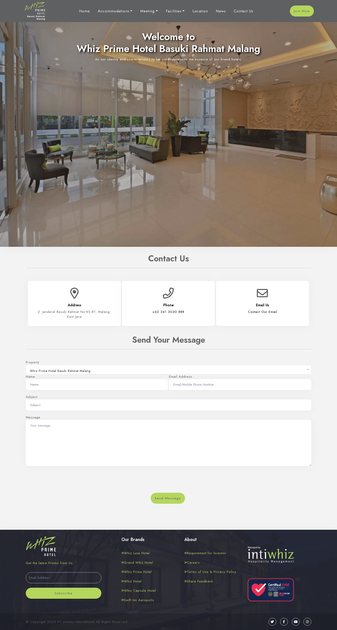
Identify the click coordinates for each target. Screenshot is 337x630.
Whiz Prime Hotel (136, 571)
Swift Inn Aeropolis (137, 600)
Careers (192, 562)
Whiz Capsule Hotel (138, 590)
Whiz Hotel (131, 581)
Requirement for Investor (205, 553)
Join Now (302, 11)
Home (84, 11)
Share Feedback (198, 581)
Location (200, 11)
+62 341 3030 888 (168, 311)
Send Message (168, 498)
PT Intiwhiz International (76, 621)
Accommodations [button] (113, 11)
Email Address (180, 376)
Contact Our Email (262, 311)
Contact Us (243, 11)
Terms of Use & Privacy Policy (210, 571)
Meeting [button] (147, 11)
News (221, 11)
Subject (31, 396)
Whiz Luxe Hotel (135, 553)
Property (32, 362)
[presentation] (168, 480)
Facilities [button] (173, 11)
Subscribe (64, 593)
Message (33, 417)
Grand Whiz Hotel (137, 562)
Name (30, 376)
